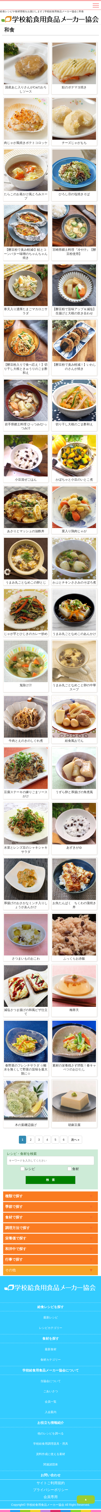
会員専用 (51, 1497)
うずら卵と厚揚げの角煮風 (74, 792)
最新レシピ (50, 1317)
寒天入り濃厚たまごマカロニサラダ (25, 311)
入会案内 (50, 1412)
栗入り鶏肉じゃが (74, 531)
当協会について (50, 1381)
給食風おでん (74, 740)
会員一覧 (50, 1401)
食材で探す (14, 1217)
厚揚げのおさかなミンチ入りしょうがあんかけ (25, 905)
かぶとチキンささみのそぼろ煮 (74, 582)
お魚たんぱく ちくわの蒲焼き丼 (74, 905)
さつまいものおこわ (26, 958)
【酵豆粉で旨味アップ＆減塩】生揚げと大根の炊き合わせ (74, 311)
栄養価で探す (15, 1238)
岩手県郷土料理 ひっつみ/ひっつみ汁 (26, 426)
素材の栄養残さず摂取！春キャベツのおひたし (74, 1067)
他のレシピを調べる (51, 1433)
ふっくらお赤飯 (74, 958)
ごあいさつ (50, 1391)
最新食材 (50, 1349)
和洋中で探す (15, 1249)
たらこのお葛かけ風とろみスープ (25, 196)
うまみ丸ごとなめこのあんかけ (74, 634)
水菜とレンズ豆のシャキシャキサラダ (25, 849)
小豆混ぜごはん (26, 479)
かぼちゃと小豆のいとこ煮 (74, 479)
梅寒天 (74, 1010)
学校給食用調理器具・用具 (50, 1443)
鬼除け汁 (25, 685)
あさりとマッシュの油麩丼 (25, 531)
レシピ (28, 1169)
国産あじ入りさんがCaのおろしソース (25, 89)
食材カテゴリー (50, 1359)
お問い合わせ (51, 1475)
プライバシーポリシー (50, 1490)
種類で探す (14, 1196)
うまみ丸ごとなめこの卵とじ (26, 582)
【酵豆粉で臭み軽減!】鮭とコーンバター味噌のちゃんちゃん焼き (25, 253)
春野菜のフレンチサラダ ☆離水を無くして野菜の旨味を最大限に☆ (25, 1069)
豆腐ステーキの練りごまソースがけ (25, 794)
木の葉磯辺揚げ (26, 1125)
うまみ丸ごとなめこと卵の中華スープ (74, 687)
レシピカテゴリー (50, 1327)
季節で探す (14, 1207)
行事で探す (14, 1259)
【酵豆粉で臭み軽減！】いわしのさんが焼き (74, 366)
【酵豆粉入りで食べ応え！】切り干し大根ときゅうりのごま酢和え (25, 368)
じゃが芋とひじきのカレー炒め (25, 634)
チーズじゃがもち (74, 142)
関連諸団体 (50, 1464)
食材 (73, 1169)
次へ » (75, 1139)
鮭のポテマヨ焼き (74, 87)
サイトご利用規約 (51, 1483)
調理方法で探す (17, 1228)
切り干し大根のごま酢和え (74, 424)
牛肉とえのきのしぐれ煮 (26, 740)
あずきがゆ (74, 847)
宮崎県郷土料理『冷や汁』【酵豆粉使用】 (74, 251)
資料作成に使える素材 (50, 1454)
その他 (10, 1270)
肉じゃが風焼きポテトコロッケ (25, 142)
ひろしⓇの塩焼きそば (74, 194)
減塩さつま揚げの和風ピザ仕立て (25, 1012)
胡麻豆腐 (74, 1125)
